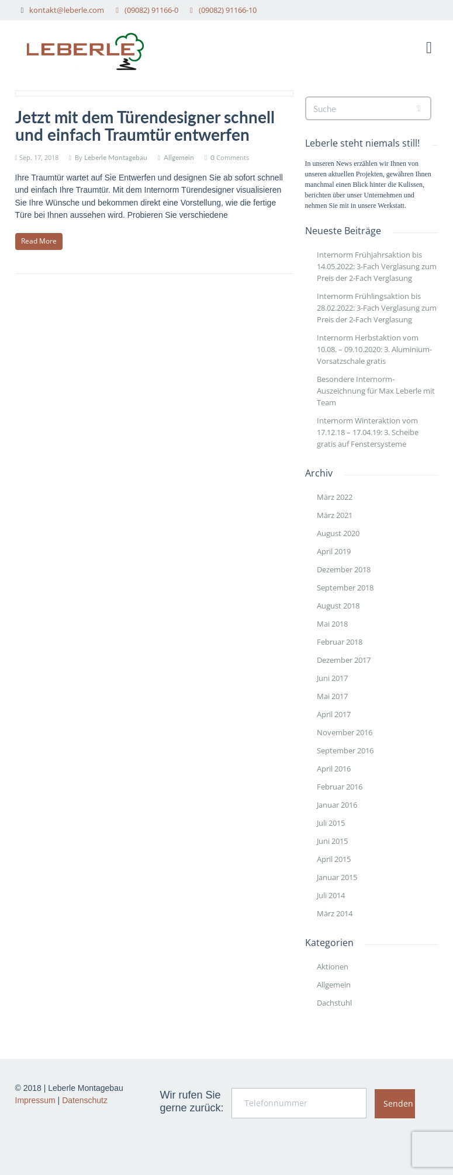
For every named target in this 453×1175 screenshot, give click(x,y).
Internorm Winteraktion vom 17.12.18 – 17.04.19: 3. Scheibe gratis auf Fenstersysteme (368, 432)
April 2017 (334, 714)
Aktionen (332, 966)
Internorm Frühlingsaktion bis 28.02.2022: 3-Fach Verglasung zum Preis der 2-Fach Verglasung (377, 308)
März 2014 (334, 913)
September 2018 (345, 587)
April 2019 (334, 551)
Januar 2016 (337, 804)
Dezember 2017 (344, 660)
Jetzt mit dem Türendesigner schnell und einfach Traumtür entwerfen (145, 125)
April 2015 (334, 859)
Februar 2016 (339, 786)
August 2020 (338, 533)
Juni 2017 (332, 678)
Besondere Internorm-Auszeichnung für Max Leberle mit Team (376, 391)
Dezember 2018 (344, 569)
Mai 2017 (332, 696)
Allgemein (179, 157)
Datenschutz (85, 1100)
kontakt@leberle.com (66, 10)
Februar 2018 (339, 642)
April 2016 (334, 768)
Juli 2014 (331, 895)
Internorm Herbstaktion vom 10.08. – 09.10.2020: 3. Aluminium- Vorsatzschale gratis (374, 349)
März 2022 (334, 497)
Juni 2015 (332, 841)
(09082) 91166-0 (151, 10)
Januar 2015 (337, 877)
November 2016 (344, 732)
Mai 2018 (332, 623)
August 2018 (338, 605)
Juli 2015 (331, 823)
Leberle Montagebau (115, 157)
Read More (39, 241)
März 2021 (334, 515)
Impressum (35, 1100)
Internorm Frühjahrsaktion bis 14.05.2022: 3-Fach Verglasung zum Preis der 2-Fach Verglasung (377, 266)
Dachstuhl (334, 1002)
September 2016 (345, 750)
